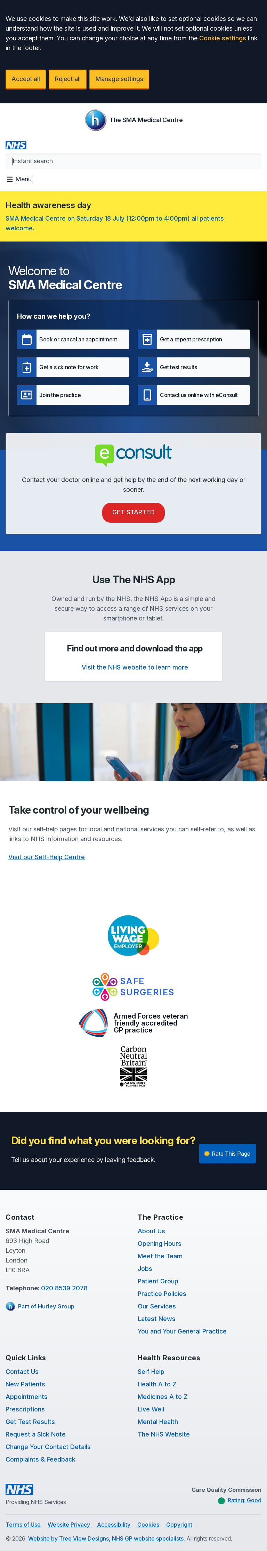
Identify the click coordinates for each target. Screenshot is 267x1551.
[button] (73, 339)
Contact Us (22, 1371)
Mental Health (158, 1421)
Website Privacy (69, 1524)
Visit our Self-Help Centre (46, 857)
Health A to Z (157, 1384)
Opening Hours (159, 1243)
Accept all (25, 78)
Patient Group (158, 1281)
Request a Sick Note (36, 1434)
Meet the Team (160, 1256)
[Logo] (133, 120)
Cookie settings (222, 38)
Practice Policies (162, 1293)
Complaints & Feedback (40, 1459)
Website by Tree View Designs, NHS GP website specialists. (106, 1538)
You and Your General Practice (182, 1331)
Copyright (179, 1524)
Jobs (145, 1268)
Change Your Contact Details (48, 1446)
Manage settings (119, 78)
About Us (151, 1231)
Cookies (148, 1524)
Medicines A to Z (163, 1396)
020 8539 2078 (64, 1288)
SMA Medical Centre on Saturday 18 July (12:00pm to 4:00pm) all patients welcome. (115, 223)
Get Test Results (30, 1421)
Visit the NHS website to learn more (135, 667)
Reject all (68, 78)
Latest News (157, 1318)
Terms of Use (23, 1524)
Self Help (151, 1371)
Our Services (157, 1306)
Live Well (151, 1409)
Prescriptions (25, 1409)
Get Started (133, 512)
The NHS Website (164, 1434)
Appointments (27, 1396)
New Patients (25, 1384)
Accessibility (113, 1524)
